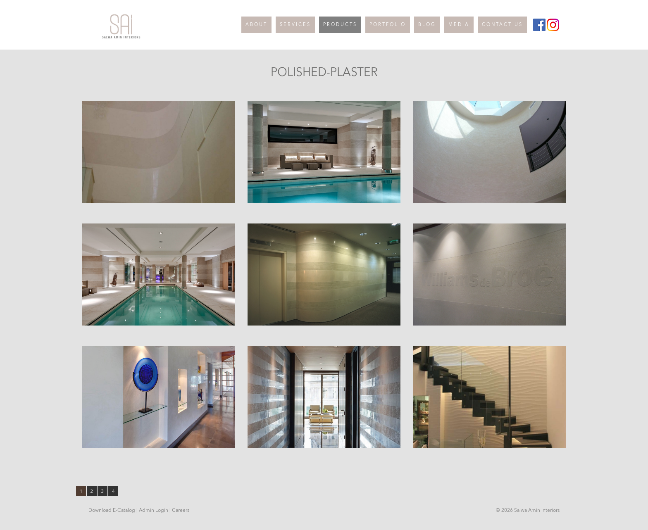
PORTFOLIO (387, 24)
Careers (180, 510)
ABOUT (256, 24)
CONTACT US (502, 24)
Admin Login (153, 510)
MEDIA (458, 24)
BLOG (427, 24)
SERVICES (295, 24)
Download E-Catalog (111, 510)
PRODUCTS (340, 24)
